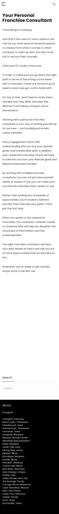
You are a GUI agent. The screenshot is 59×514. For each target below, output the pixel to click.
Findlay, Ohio (9, 475)
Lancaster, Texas (11, 431)
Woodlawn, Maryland (13, 456)
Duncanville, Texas (12, 503)
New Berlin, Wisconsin (13, 468)
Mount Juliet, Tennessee (15, 422)
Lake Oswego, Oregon (14, 472)
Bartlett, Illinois (10, 453)
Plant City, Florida (11, 490)
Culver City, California (13, 493)
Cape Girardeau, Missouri (15, 487)
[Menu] (4, 4)
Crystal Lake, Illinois (12, 465)
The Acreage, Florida (13, 481)
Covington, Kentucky (13, 419)
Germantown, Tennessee (15, 428)
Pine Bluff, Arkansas (12, 462)
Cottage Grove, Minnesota (16, 484)
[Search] (54, 4)
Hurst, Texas (8, 500)
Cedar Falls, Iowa (11, 447)
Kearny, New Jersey (12, 450)
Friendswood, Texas (12, 425)
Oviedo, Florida (10, 497)
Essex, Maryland (10, 444)
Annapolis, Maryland (12, 434)
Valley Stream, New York (15, 478)
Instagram (7, 412)
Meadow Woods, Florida (15, 437)
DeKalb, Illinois (9, 459)
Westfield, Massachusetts (16, 440)
